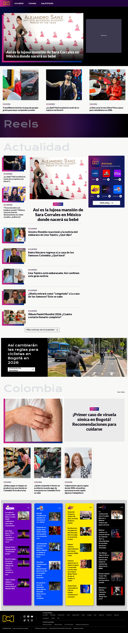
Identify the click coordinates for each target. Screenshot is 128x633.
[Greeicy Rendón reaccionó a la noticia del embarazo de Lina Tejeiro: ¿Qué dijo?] (15, 235)
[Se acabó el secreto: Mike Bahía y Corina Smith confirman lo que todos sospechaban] (17, 519)
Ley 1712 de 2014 (69, 624)
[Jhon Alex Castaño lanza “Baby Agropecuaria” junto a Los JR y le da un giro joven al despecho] (48, 570)
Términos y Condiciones (41, 628)
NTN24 (53, 618)
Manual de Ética (58, 624)
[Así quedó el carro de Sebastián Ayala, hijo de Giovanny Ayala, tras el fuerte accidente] (48, 591)
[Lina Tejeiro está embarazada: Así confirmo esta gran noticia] (15, 276)
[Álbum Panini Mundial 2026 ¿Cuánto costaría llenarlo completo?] (15, 317)
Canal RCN (45, 615)
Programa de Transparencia (82, 624)
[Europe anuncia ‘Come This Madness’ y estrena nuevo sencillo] (111, 579)
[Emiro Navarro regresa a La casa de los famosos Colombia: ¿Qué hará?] (15, 255)
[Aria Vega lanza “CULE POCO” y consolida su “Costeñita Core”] (17, 537)
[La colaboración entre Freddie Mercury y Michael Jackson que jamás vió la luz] (111, 518)
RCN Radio (52, 615)
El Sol (95, 615)
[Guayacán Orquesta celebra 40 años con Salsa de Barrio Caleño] (80, 518)
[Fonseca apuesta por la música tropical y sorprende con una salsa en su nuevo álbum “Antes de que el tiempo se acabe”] (80, 571)
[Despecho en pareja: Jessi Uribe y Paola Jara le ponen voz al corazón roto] (48, 533)
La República (46, 618)
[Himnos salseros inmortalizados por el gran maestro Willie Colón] (80, 550)
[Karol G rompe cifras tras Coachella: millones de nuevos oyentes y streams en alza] (17, 567)
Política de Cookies (78, 628)
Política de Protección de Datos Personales (60, 628)
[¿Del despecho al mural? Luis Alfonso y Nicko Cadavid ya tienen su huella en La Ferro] (48, 551)
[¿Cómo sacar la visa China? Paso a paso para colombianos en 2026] (107, 84)
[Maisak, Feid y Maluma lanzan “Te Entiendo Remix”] (17, 551)
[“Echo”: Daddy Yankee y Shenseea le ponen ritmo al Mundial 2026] (17, 585)
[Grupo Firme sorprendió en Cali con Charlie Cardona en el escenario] (80, 592)
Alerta (83, 615)
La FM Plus (109, 615)
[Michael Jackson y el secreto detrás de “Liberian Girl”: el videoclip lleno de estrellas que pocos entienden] (111, 539)
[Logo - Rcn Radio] (6, 3)
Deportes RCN (75, 615)
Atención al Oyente (47, 624)
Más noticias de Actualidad (42, 330)
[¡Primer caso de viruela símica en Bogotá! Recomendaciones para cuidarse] (34, 420)
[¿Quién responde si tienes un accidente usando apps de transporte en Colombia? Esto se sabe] (47, 462)
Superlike (116, 615)
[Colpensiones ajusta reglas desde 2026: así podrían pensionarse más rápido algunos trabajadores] (78, 462)
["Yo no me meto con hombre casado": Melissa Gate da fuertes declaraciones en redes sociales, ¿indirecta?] (15, 194)
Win (58, 618)
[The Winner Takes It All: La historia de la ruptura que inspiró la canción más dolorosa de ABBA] (111, 561)
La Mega (89, 615)
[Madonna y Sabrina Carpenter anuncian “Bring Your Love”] (111, 594)
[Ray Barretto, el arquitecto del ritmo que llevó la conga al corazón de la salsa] (80, 534)
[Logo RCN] (8, 618)
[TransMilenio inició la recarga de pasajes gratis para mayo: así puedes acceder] (21, 84)
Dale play (106, 203)
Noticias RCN (61, 615)
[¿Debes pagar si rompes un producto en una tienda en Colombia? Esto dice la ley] (17, 462)
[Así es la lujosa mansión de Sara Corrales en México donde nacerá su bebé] (43, 37)
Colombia (32, 3)
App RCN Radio (47, 3)
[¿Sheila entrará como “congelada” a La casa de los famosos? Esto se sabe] (15, 296)
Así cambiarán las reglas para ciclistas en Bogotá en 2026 (23, 354)
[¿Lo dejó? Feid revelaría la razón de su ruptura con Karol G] (64, 84)
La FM (68, 615)
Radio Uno (101, 615)
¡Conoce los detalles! (21, 369)
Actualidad (18, 3)
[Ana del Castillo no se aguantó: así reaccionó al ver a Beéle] (48, 518)
